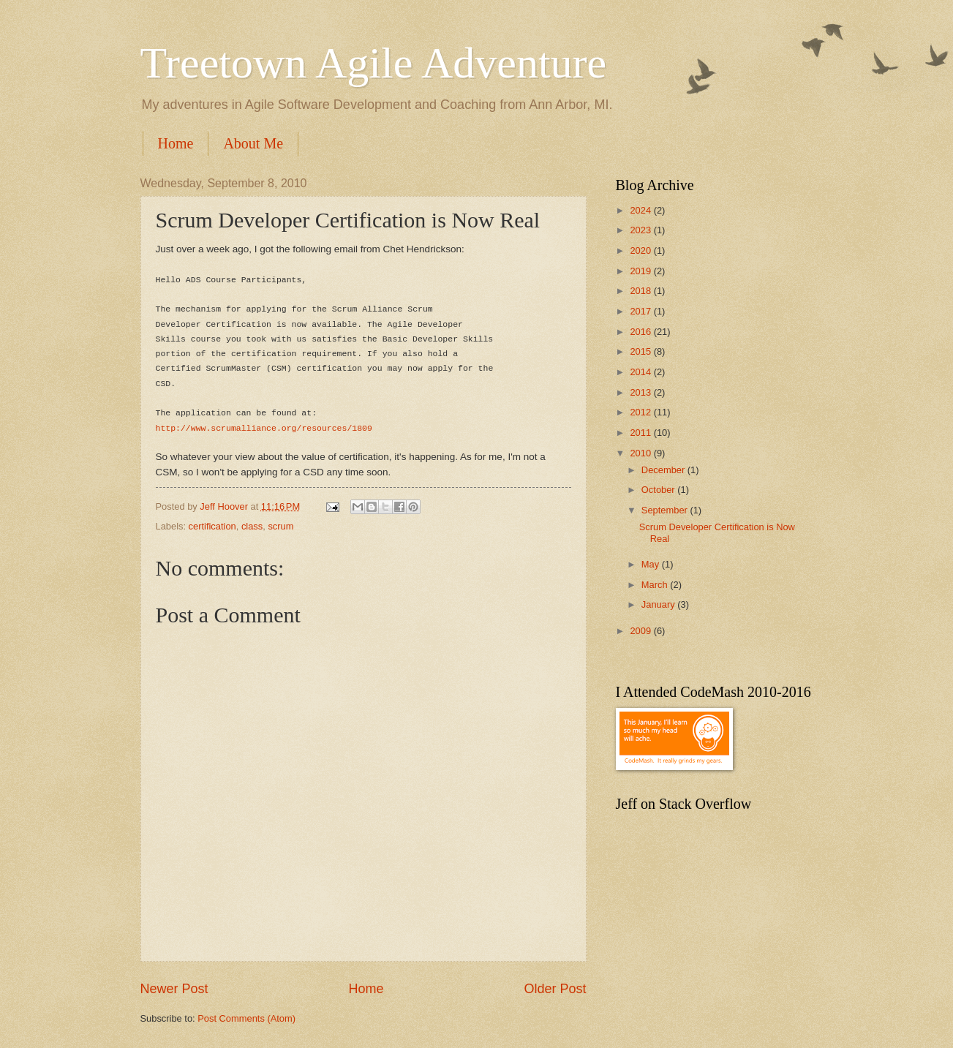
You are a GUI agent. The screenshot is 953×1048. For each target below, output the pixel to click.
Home (176, 143)
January (659, 604)
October (659, 489)
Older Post (555, 988)
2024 (641, 210)
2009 (641, 630)
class (252, 526)
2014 (641, 371)
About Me (253, 143)
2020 (641, 250)
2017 (641, 311)
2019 (641, 270)
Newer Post (174, 988)
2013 (641, 392)
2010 (641, 453)
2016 (641, 331)
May (651, 564)
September (665, 510)
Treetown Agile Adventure (373, 63)
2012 (641, 412)
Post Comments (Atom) (246, 1018)
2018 (641, 290)
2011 (641, 432)
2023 (641, 230)
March (655, 584)
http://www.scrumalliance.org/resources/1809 (264, 428)
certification (212, 526)
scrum (280, 526)
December (664, 469)
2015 (641, 351)
